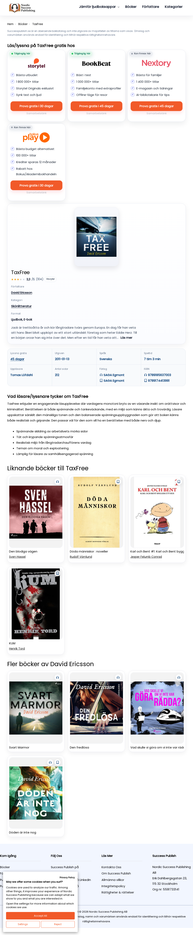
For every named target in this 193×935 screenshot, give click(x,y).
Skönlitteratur (21, 306)
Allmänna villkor (113, 880)
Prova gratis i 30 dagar (36, 106)
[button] (118, 7)
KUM (12, 643)
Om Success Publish (116, 873)
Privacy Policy (67, 877)
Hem (10, 24)
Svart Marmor (19, 747)
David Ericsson (21, 292)
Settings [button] (23, 924)
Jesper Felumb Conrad (146, 557)
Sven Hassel (17, 557)
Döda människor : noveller (89, 551)
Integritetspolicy (113, 886)
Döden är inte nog (22, 832)
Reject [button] (58, 924)
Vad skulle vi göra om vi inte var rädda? (159, 747)
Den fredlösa (79, 747)
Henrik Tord (17, 649)
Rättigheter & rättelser (118, 892)
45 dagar (17, 359)
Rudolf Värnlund (81, 557)
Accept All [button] (40, 916)
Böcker (23, 24)
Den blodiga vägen (23, 551)
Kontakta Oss (111, 867)
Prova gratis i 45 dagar (96, 106)
